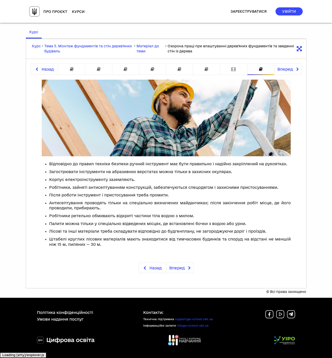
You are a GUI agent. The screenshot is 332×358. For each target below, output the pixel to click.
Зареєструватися (249, 11)
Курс (35, 34)
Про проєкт (55, 12)
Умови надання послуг (60, 319)
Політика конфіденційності (65, 312)
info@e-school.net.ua (193, 325)
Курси (78, 12)
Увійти (289, 11)
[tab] (71, 69)
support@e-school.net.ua (194, 319)
